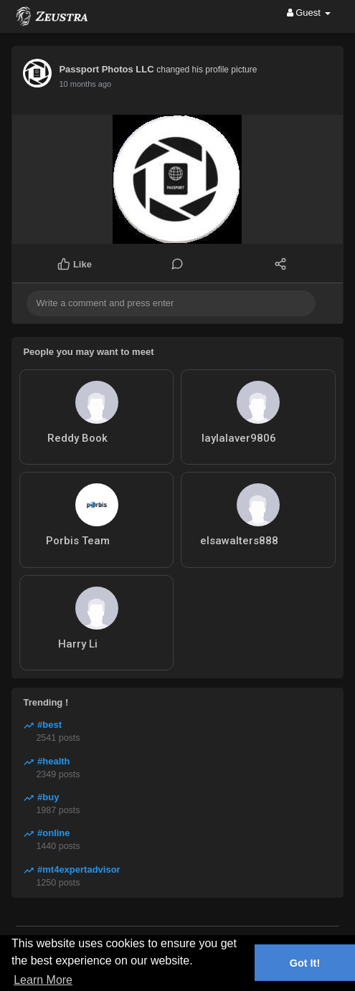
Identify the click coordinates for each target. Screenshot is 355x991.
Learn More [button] (43, 980)
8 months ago (83, 84)
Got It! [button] (305, 963)
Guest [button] (309, 12)
